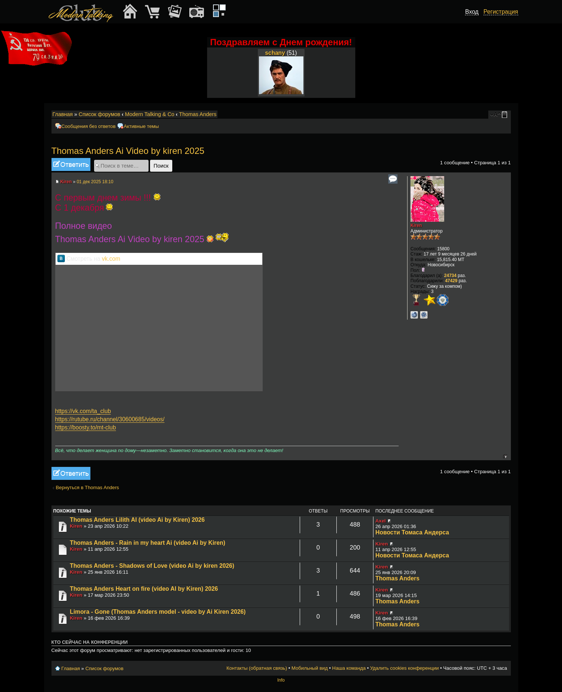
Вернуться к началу (505, 456)
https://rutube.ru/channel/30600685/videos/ (110, 419)
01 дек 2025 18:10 (95, 181)
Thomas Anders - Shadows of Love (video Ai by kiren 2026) (152, 566)
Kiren (66, 181)
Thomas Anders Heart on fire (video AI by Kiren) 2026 (144, 589)
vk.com (111, 259)
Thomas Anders (197, 114)
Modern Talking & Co (149, 114)
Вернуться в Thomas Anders (87, 487)
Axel (380, 521)
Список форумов (99, 114)
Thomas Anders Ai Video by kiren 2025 (127, 151)
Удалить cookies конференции (404, 668)
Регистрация (500, 12)
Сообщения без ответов (88, 126)
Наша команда (349, 668)
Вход (471, 12)
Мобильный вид (506, 114)
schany (275, 53)
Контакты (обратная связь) (256, 668)
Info (281, 680)
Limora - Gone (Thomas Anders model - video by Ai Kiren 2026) (158, 612)
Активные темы (141, 126)
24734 (450, 275)
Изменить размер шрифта (495, 114)
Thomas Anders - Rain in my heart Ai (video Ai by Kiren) (148, 543)
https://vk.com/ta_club (83, 411)
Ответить (70, 164)
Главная (63, 114)
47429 (451, 280)
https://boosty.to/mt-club (85, 427)
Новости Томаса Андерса (412, 532)
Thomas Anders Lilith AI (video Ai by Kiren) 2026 (137, 520)
